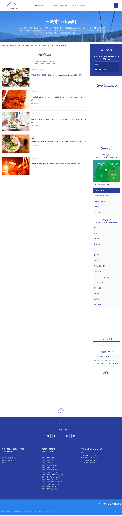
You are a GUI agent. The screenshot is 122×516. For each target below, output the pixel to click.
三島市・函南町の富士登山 (49, 490)
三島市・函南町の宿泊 (48, 459)
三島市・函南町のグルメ (49, 469)
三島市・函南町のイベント (49, 461)
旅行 (102, 358)
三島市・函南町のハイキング (50, 473)
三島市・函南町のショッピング (51, 478)
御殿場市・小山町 (7, 461)
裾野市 (4, 464)
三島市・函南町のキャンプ (49, 488)
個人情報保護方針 (5, 512)
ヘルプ (48, 512)
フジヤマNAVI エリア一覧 (88, 457)
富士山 (104, 365)
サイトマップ (64, 512)
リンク (72, 512)
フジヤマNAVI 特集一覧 (88, 464)
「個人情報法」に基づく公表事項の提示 (22, 512)
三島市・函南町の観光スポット (51, 466)
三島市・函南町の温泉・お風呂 (51, 485)
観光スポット (99, 362)
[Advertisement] (44, 195)
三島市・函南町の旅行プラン (50, 471)
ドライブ (112, 362)
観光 (107, 358)
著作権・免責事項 (39, 512)
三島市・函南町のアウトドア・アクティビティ (55, 481)
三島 (96, 358)
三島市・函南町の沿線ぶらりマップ (52, 483)
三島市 (97, 365)
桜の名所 (115, 365)
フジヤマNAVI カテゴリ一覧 (89, 459)
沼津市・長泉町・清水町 (9, 459)
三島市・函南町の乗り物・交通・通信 (52, 476)
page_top (61, 411)
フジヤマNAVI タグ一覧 (88, 461)
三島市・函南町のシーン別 (49, 464)
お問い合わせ (55, 512)
